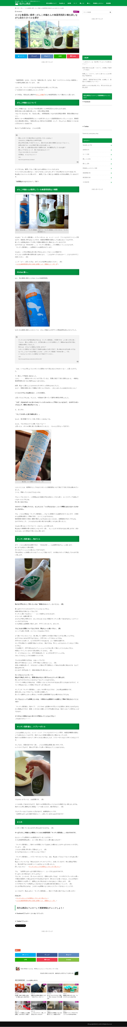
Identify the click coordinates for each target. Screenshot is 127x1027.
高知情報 (108, 3)
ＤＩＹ (75, 3)
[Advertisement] (47, 72)
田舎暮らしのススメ (98, 3)
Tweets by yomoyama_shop (90, 133)
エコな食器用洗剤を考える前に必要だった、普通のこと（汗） (36, 264)
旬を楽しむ (61, 3)
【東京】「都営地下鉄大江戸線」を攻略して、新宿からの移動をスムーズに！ (97, 80)
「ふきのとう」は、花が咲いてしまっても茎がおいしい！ (97, 63)
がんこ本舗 (39, 95)
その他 (86, 181)
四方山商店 (99, 1024)
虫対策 (68, 3)
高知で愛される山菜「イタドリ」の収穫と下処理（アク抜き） (97, 69)
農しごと (81, 3)
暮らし (88, 3)
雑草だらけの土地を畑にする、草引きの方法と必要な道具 (97, 86)
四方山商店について (51, 3)
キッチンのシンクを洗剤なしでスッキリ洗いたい (44, 866)
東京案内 (86, 176)
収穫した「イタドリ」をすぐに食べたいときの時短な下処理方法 (97, 74)
